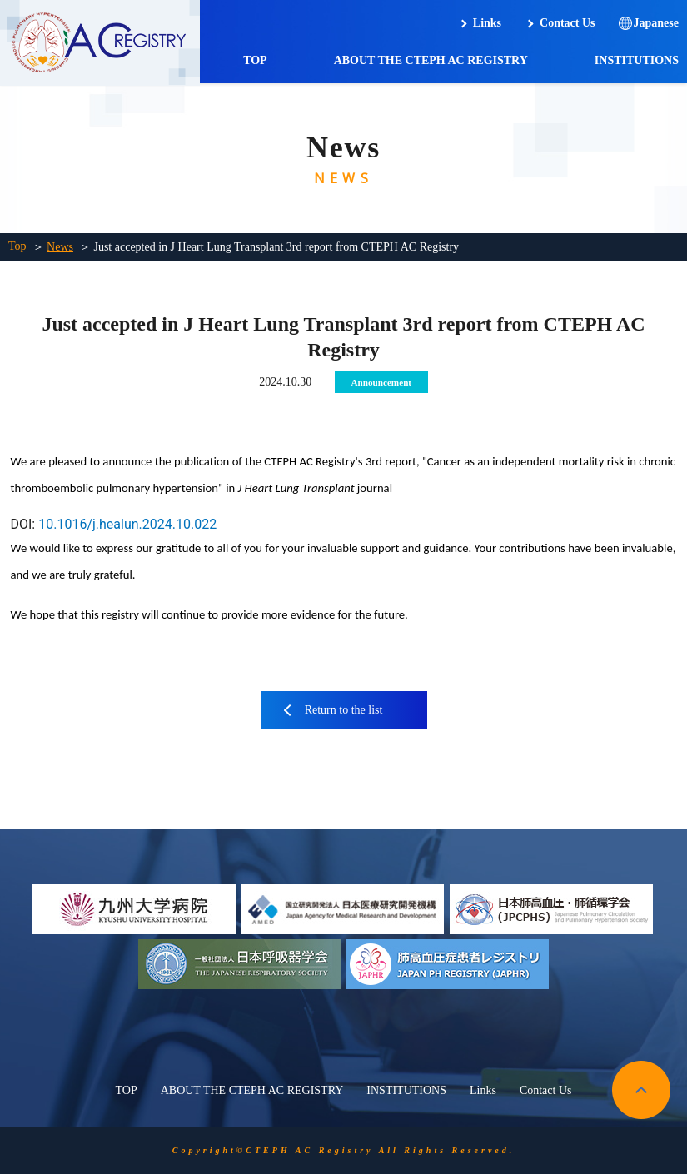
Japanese (656, 23)
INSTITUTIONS (637, 60)
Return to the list (344, 710)
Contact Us (567, 23)
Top (17, 246)
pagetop (641, 1090)
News (60, 247)
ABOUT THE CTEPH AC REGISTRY (431, 60)
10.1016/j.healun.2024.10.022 (127, 524)
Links (487, 23)
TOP (255, 60)
